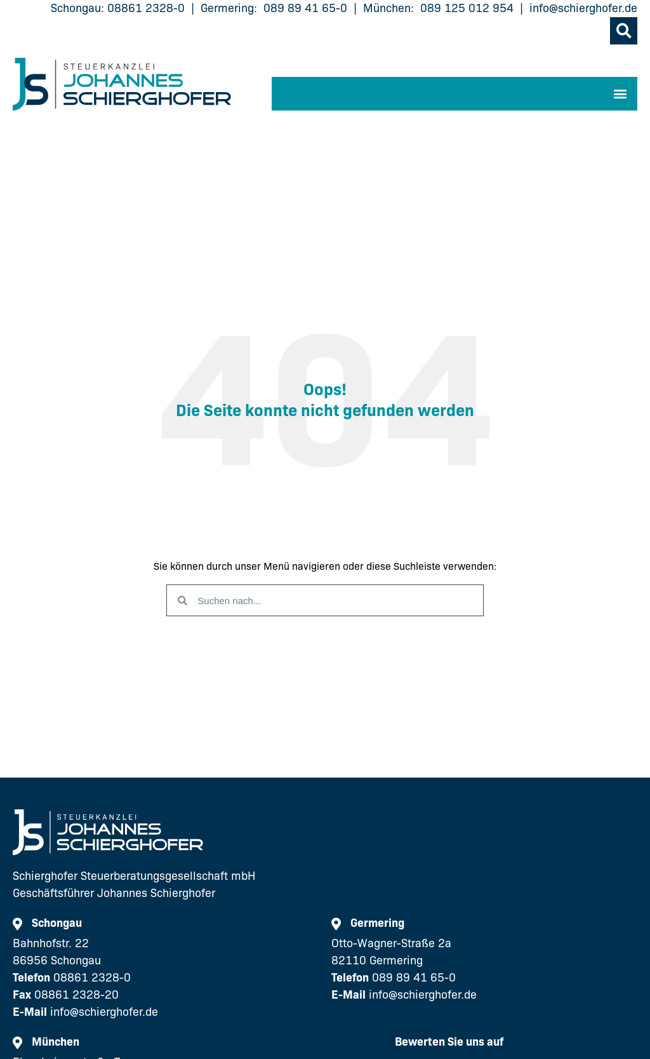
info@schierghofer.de (583, 8)
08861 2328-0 (146, 8)
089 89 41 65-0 (305, 8)
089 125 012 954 (467, 8)
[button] (623, 30)
